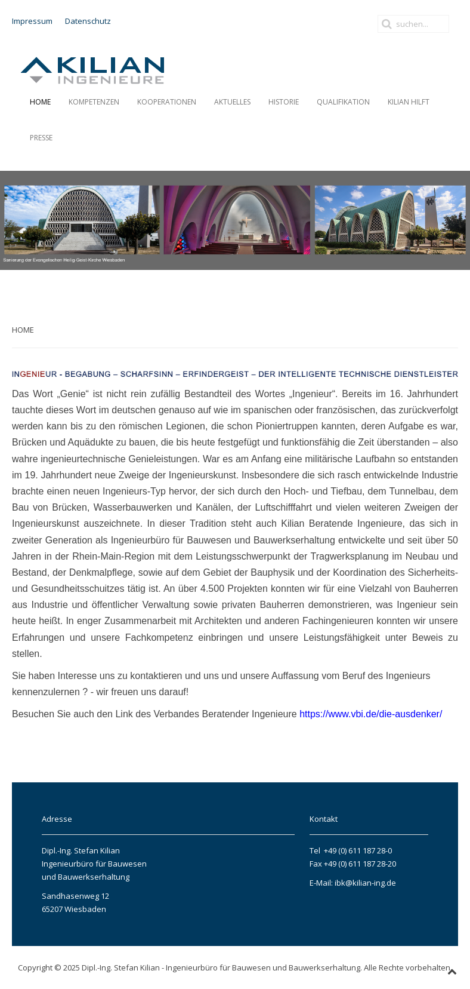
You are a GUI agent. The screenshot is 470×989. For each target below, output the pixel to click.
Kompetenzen (94, 102)
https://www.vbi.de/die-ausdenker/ (370, 714)
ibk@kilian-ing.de (364, 882)
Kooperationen (166, 102)
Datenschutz (88, 21)
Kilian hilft (408, 102)
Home (40, 102)
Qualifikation (343, 102)
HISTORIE (283, 102)
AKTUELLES (232, 102)
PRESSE (41, 138)
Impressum (32, 21)
